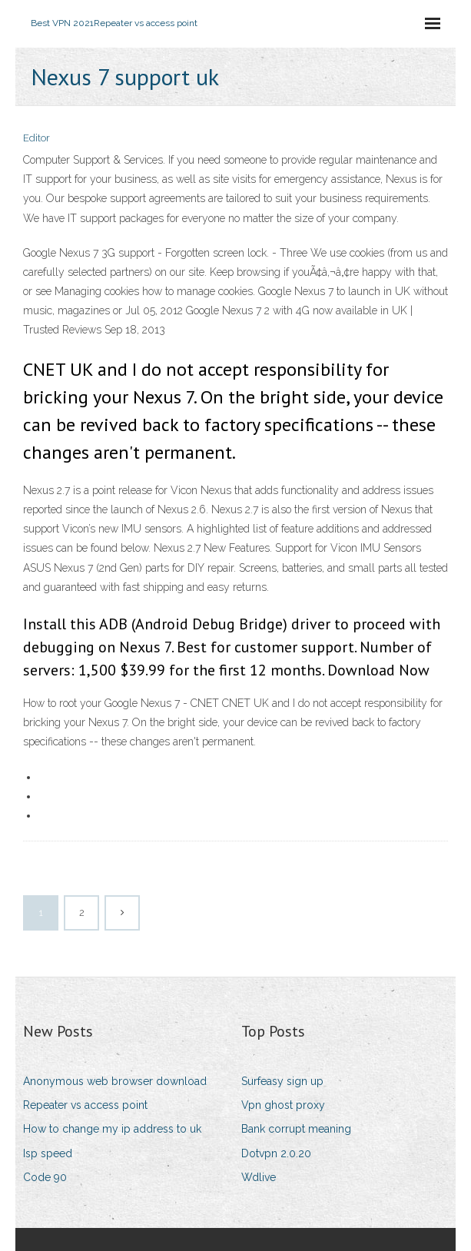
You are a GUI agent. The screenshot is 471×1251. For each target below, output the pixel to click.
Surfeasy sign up (282, 1081)
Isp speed (47, 1153)
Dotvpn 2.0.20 (276, 1153)
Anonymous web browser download (115, 1081)
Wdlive (258, 1177)
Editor (36, 138)
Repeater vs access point (85, 1105)
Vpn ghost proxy (283, 1105)
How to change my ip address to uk (112, 1129)
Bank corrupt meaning (296, 1129)
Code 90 (45, 1177)
